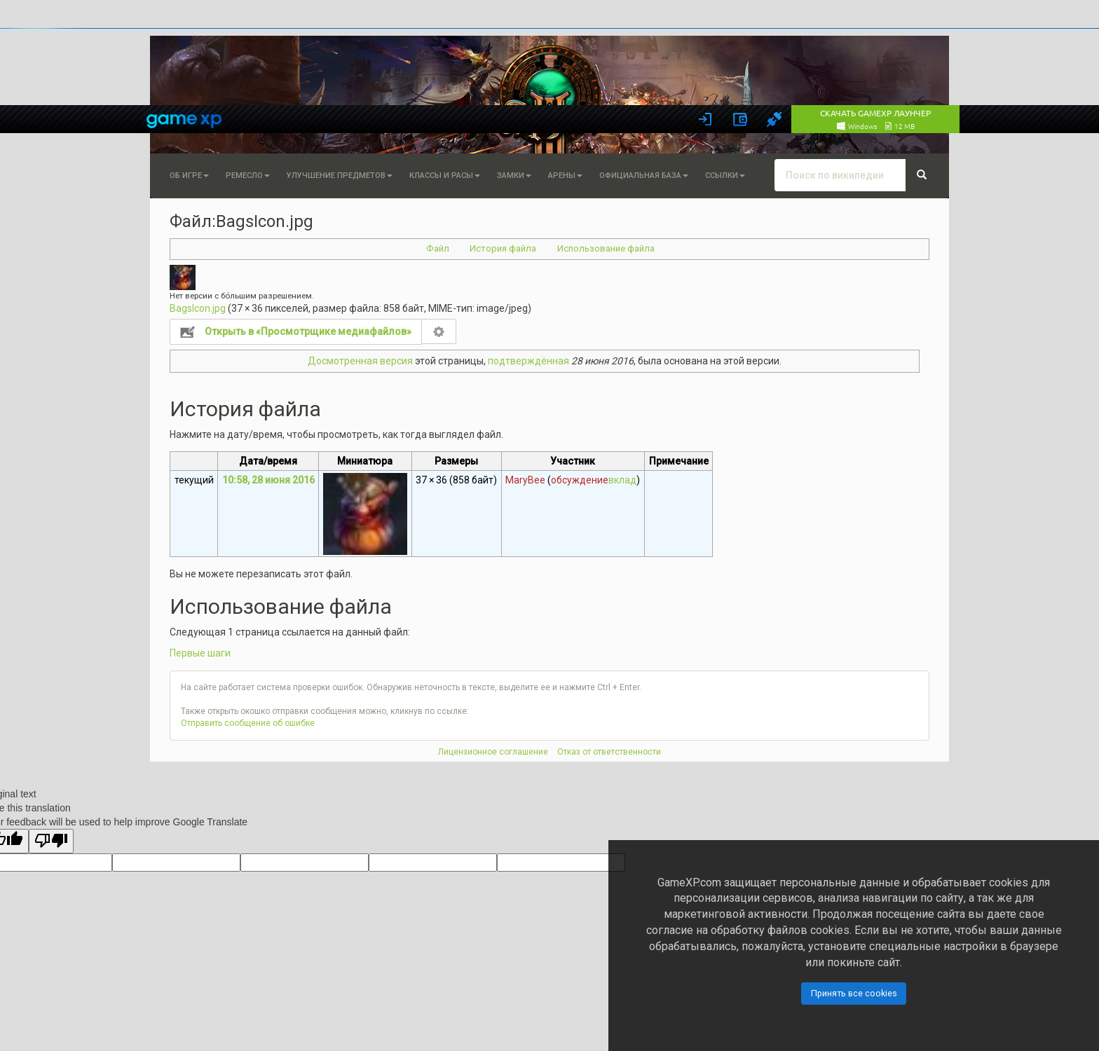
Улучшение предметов (339, 175)
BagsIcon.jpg (198, 308)
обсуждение (579, 480)
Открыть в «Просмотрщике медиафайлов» (308, 331)
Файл (437, 248)
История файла (503, 248)
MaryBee (525, 480)
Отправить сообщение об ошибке (248, 723)
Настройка (439, 331)
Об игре (189, 175)
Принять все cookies (854, 993)
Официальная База (643, 175)
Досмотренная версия (360, 360)
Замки (514, 175)
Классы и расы (444, 175)
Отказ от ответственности (609, 752)
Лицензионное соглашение (493, 752)
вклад (622, 480)
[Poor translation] (51, 841)
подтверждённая (528, 360)
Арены (565, 175)
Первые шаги (200, 653)
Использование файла (606, 248)
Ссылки (725, 175)
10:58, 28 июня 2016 (268, 480)
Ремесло (248, 175)
